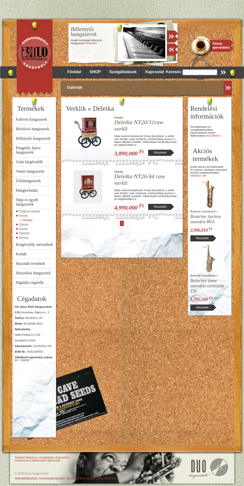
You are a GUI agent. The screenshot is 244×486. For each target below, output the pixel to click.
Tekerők (24, 233)
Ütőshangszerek (28, 181)
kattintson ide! (198, 175)
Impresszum (22, 460)
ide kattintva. (213, 135)
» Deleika (26, 220)
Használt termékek (30, 263)
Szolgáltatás (46, 457)
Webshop (31, 457)
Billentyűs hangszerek (33, 138)
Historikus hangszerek (33, 273)
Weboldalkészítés (26, 478)
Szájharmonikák (29, 211)
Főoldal (74, 72)
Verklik (23, 216)
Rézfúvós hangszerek (32, 129)
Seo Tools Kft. (107, 478)
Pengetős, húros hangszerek (28, 150)
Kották (21, 254)
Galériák (74, 87)
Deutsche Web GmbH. (81, 478)
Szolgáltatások (123, 72)
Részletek (91, 43)
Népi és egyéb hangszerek (27, 202)
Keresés (173, 72)
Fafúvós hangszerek (31, 119)
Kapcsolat (154, 72)
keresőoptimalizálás (52, 478)
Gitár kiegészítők (29, 162)
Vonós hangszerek (30, 171)
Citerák (24, 224)
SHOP (95, 72)
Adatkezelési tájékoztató (45, 460)
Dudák (23, 229)
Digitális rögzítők (29, 282)
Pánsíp (23, 237)
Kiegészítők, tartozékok (34, 244)
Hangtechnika (27, 190)
